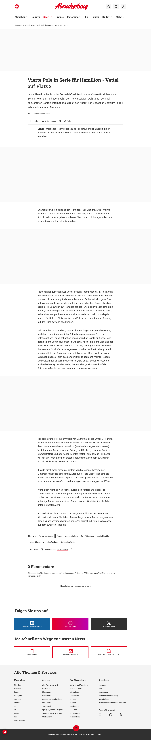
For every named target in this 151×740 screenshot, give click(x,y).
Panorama (73, 16)
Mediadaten (75, 706)
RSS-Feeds (46, 696)
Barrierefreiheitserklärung (108, 696)
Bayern (36, 16)
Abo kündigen (104, 699)
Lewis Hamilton (103, 536)
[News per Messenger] (32, 652)
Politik (95, 16)
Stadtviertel (18, 688)
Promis (60, 16)
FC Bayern (18, 696)
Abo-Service (75, 696)
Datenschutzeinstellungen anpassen (112, 703)
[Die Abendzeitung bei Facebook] (32, 624)
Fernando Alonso (46, 536)
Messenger (46, 692)
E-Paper (73, 699)
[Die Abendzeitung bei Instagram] (70, 624)
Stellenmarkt (47, 717)
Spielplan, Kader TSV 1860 (52, 713)
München (20, 16)
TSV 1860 (17, 699)
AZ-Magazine (75, 713)
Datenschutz (103, 692)
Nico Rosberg (78, 128)
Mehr (119, 16)
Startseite (18, 25)
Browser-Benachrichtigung (52, 699)
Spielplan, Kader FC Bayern (52, 710)
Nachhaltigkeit (19, 720)
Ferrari (73, 295)
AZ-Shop (73, 710)
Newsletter (46, 688)
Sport (46, 16)
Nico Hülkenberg (59, 493)
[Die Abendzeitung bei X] (109, 624)
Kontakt (73, 703)
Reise (16, 717)
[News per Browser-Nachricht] (109, 652)
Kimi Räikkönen (104, 291)
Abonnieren (74, 692)
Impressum (103, 685)
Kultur (105, 16)
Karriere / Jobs (76, 688)
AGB (100, 688)
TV (86, 16)
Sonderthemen (76, 717)
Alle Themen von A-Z (50, 685)
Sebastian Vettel (68, 542)
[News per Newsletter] (70, 652)
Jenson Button (91, 517)
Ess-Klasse (46, 703)
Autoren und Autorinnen (79, 685)
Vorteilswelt (46, 706)
